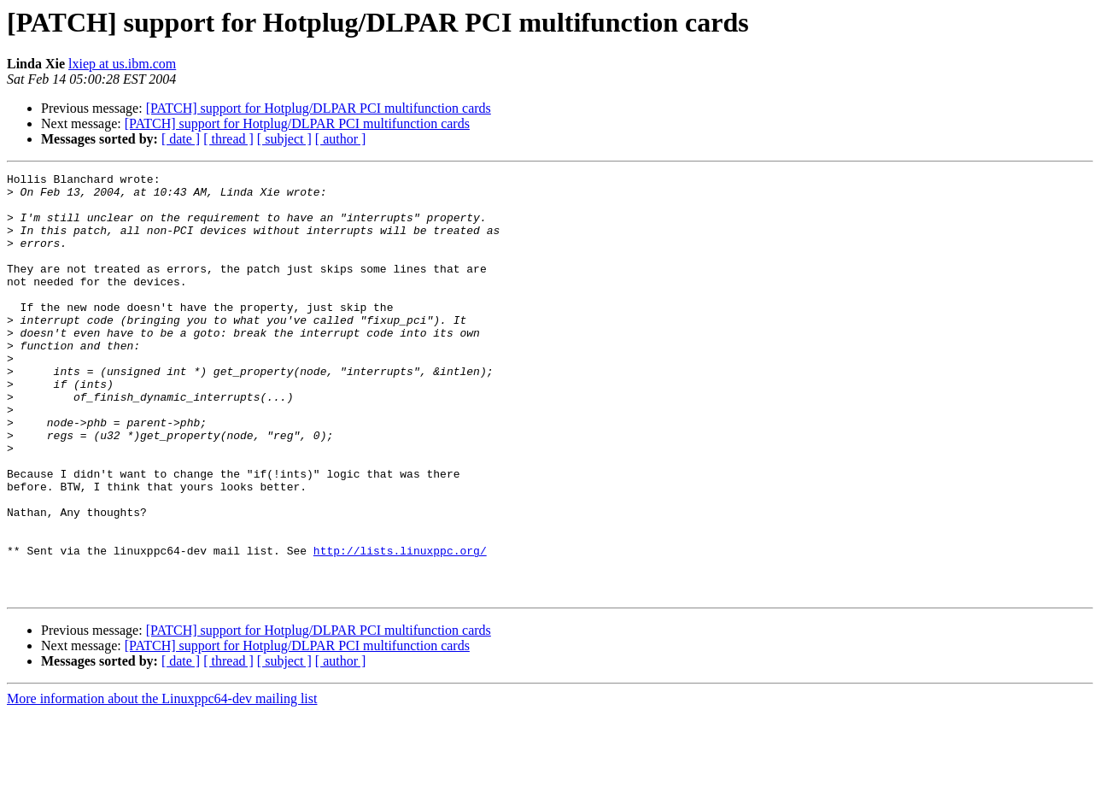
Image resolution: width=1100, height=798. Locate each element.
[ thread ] (228, 139)
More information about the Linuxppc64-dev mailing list (162, 783)
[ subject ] (284, 139)
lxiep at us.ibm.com (122, 63)
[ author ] (340, 139)
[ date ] (180, 139)
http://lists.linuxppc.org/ (400, 627)
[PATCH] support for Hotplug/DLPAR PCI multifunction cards (318, 108)
